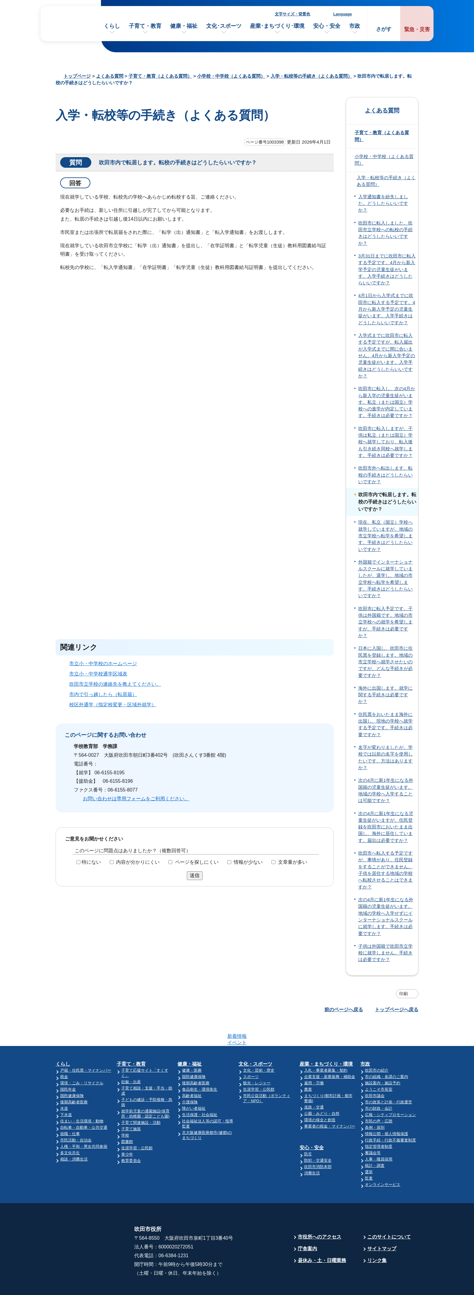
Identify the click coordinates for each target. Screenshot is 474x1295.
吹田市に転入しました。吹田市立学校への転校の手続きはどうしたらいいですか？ (385, 233)
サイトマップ (381, 1225)
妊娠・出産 (131, 1058)
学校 (125, 1111)
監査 (369, 1154)
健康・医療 (192, 1046)
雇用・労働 (314, 1059)
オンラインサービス (382, 1161)
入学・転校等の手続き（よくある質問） (311, 76)
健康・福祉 (183, 26)
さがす (383, 29)
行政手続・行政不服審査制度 (390, 1116)
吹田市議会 (375, 1072)
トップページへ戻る (396, 1009)
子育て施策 (131, 1105)
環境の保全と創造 (320, 1096)
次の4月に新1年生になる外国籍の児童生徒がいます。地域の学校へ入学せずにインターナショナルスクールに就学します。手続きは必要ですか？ (385, 916)
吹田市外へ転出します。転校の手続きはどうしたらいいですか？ (385, 475)
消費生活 (312, 1149)
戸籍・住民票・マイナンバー (85, 1046)
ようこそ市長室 (378, 1066)
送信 (195, 875)
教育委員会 (131, 1137)
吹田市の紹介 (376, 1046)
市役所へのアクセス (319, 1213)
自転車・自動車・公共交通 (83, 1104)
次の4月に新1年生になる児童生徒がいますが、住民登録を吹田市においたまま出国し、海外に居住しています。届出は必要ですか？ (385, 827)
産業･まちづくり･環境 (277, 26)
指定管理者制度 (378, 1123)
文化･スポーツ (224, 26)
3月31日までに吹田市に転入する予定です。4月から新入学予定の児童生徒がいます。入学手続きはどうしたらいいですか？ (387, 269)
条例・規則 (375, 1104)
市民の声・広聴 (378, 1097)
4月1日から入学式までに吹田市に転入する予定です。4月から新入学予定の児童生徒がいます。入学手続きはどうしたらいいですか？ (386, 309)
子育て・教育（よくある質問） (160, 76)
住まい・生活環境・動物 (81, 1097)
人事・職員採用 (378, 1135)
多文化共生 (70, 1129)
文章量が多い (292, 862)
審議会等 (373, 1129)
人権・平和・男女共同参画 (83, 1123)
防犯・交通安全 (318, 1137)
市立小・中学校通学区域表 (98, 673)
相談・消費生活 (74, 1135)
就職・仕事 (70, 1110)
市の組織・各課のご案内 (386, 1053)
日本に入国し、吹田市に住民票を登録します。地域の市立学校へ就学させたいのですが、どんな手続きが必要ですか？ (385, 662)
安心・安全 (326, 26)
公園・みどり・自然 (321, 1090)
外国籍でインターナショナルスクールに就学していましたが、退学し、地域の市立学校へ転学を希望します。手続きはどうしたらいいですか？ (385, 579)
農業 (308, 1066)
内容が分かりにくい (138, 862)
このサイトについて (389, 1213)
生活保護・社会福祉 (199, 1091)
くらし (112, 26)
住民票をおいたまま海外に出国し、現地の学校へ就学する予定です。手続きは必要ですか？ (385, 724)
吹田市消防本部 (318, 1143)
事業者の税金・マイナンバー (329, 1102)
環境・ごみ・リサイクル (81, 1059)
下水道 (66, 1091)
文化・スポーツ (255, 1040)
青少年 (127, 1130)
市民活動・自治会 (76, 1116)
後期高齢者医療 (74, 1078)
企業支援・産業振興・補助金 (329, 1053)
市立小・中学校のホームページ (103, 663)
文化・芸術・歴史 (258, 1046)
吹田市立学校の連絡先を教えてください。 (115, 684)
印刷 (403, 993)
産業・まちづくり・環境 (326, 1040)
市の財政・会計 (378, 1085)
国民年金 (68, 1066)
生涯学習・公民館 (137, 1124)
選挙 (369, 1148)
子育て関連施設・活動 (141, 1099)
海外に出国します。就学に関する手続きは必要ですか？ (385, 695)
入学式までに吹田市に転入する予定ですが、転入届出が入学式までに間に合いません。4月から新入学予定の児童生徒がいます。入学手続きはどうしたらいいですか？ (386, 355)
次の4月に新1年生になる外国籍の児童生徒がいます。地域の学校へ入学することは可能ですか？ (385, 790)
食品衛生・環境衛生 (199, 1066)
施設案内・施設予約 (382, 1059)
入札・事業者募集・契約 (325, 1046)
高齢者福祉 (192, 1072)
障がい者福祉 (194, 1085)
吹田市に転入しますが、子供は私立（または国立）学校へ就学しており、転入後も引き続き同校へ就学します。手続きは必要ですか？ (385, 442)
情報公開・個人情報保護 (386, 1110)
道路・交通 (314, 1083)
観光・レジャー (257, 1059)
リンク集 (377, 1236)
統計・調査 (375, 1142)
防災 (308, 1130)
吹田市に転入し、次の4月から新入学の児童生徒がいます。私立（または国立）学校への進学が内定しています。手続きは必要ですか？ (386, 402)
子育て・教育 (145, 26)
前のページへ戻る (343, 1009)
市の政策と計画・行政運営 (388, 1078)
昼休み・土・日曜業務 (322, 1236)
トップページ (77, 76)
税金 (64, 1053)
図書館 (127, 1118)
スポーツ (251, 1053)
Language (342, 14)
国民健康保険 (72, 1072)
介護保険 (190, 1078)
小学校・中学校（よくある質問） (231, 76)
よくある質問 (109, 76)
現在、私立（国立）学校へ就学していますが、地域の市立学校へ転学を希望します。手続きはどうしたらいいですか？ (385, 536)
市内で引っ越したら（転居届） (103, 694)
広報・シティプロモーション (390, 1091)
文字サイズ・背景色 (292, 14)
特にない (91, 862)
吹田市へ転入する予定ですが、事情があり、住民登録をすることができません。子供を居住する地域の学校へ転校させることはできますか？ (385, 870)
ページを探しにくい (197, 862)
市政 (354, 26)
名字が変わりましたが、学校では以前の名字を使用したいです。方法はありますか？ (385, 757)
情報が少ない (248, 862)
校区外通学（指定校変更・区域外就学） (112, 704)
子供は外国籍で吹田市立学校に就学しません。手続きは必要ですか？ (385, 953)
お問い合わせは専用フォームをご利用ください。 (136, 798)
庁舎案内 (307, 1225)
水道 (64, 1085)
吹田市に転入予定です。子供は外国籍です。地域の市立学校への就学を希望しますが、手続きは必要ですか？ (385, 622)
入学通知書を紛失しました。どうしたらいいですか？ (383, 203)
